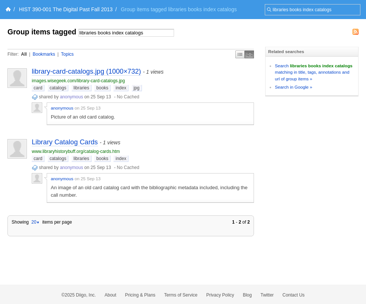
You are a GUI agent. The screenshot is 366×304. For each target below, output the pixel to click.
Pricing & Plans (140, 295)
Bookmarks (43, 54)
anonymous (71, 96)
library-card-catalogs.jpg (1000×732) (86, 71)
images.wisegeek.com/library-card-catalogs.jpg (78, 80)
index (120, 87)
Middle (249, 54)
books (102, 87)
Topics (67, 54)
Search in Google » (293, 87)
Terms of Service (180, 295)
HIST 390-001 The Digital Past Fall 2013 (66, 9)
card (38, 87)
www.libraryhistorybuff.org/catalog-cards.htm (76, 151)
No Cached (128, 96)
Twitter (267, 295)
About (110, 295)
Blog (247, 295)
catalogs (58, 87)
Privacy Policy (220, 295)
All (24, 54)
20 (35, 222)
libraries (81, 87)
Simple (240, 54)
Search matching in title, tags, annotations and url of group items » (314, 72)
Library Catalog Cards (65, 142)
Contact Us (293, 295)
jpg (137, 87)
